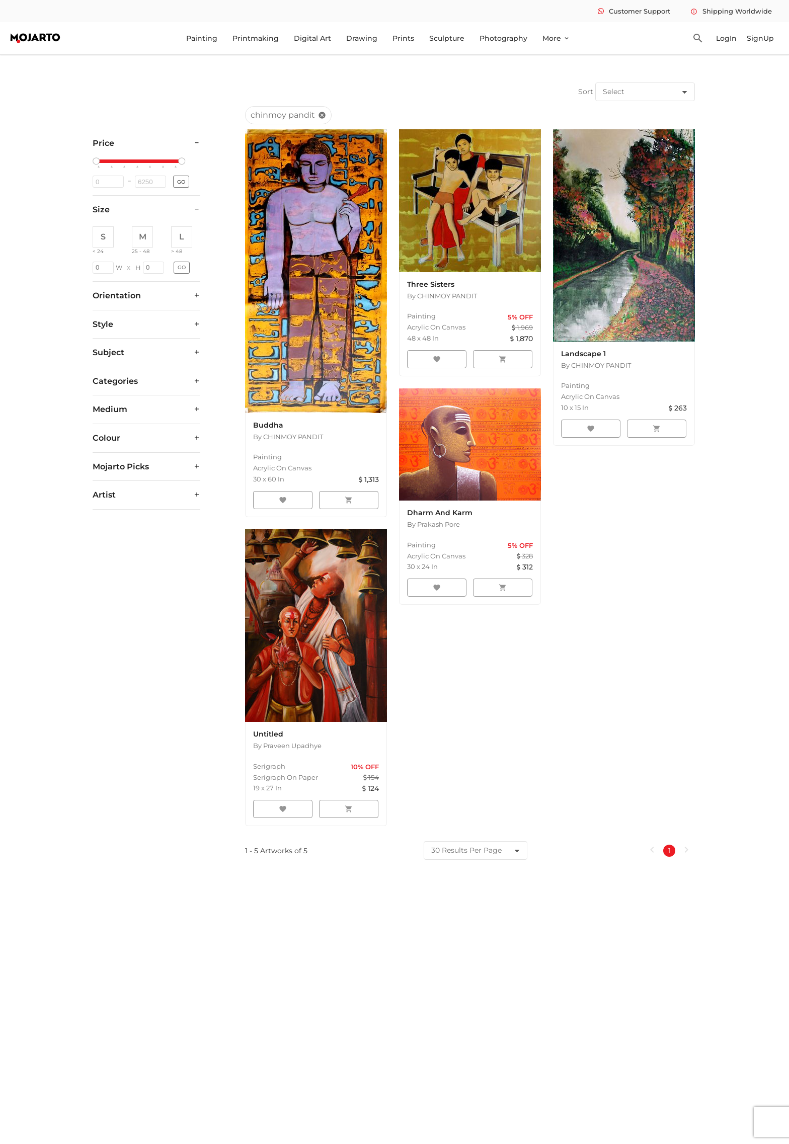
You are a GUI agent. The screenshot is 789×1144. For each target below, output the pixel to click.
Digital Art (312, 38)
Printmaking (255, 38)
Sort (585, 91)
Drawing (361, 38)
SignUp (760, 38)
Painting (201, 38)
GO (181, 182)
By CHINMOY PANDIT (288, 437)
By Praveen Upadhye (287, 746)
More (556, 38)
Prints (403, 38)
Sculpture (446, 38)
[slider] (98, 161)
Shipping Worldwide (731, 11)
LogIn (726, 38)
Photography (503, 38)
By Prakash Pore (433, 524)
